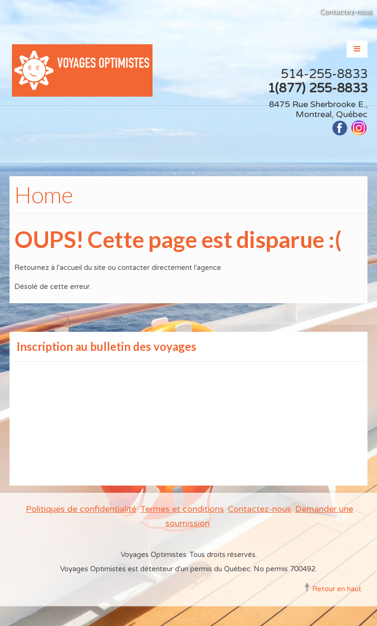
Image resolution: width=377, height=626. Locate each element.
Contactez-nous (346, 12)
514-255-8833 (324, 74)
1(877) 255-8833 (317, 88)
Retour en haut (336, 589)
